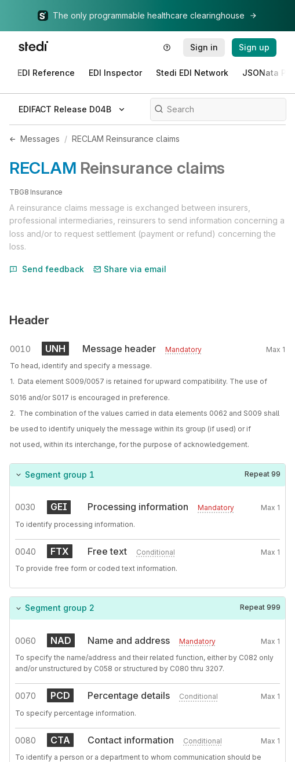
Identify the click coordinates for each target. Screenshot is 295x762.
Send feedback (46, 269)
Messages (40, 139)
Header (29, 320)
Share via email (129, 269)
